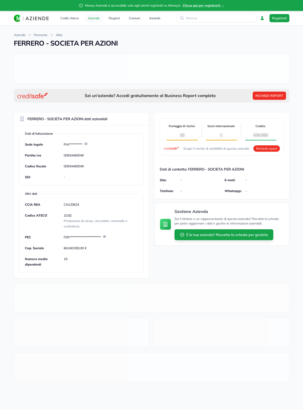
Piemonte (41, 35)
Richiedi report (266, 148)
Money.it (174, 5)
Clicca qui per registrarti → (203, 5)
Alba (59, 35)
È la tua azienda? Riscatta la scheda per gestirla (224, 234)
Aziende (20, 35)
